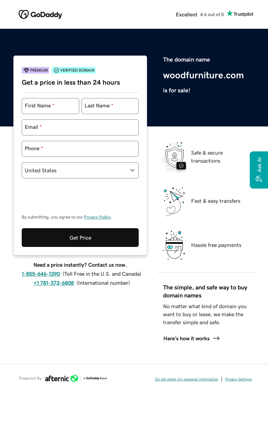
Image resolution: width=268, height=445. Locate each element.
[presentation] (72, 199)
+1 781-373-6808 (53, 282)
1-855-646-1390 (41, 273)
